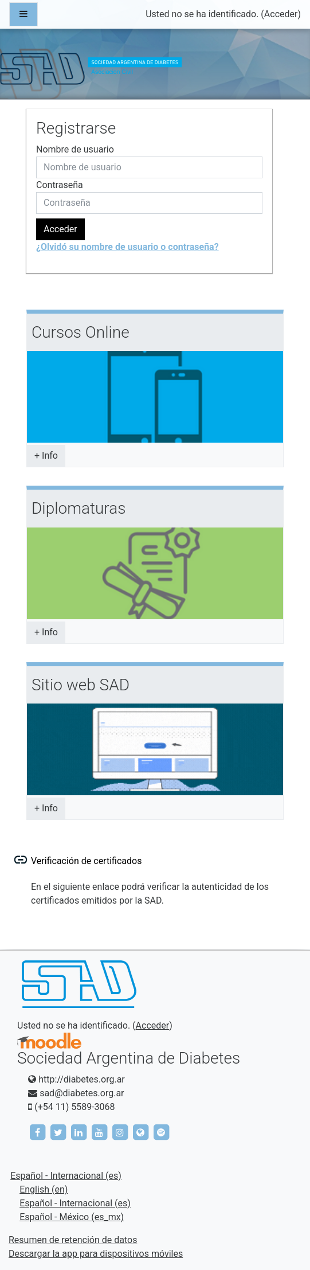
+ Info (46, 455)
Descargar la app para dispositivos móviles (96, 1253)
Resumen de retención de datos (73, 1239)
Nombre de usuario (75, 149)
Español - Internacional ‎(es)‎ (65, 1175)
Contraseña (59, 184)
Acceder (281, 14)
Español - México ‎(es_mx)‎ (71, 1217)
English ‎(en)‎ (43, 1189)
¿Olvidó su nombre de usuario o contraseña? (127, 246)
